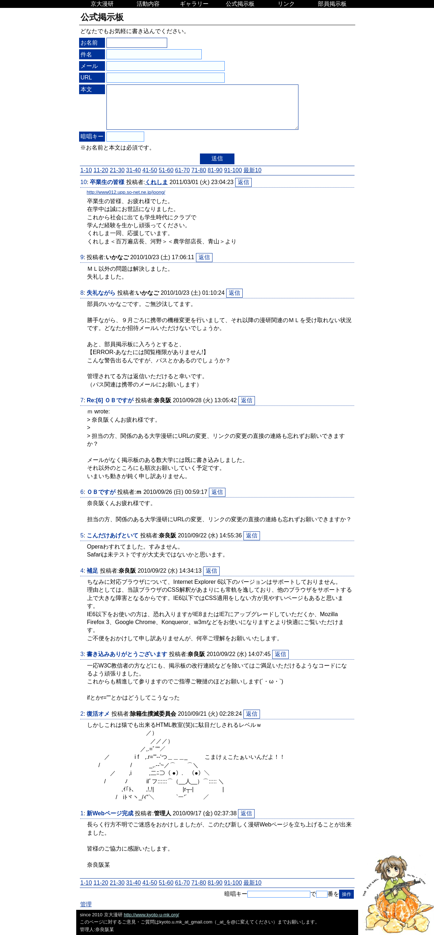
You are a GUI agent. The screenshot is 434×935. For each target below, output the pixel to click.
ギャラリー (194, 4)
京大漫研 (102, 4)
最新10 (252, 170)
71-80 (198, 170)
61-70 (182, 170)
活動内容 (148, 4)
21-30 (117, 170)
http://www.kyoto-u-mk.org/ (151, 914)
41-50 (149, 170)
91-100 (233, 170)
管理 (86, 904)
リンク (286, 4)
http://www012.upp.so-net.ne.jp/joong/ (126, 192)
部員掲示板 (332, 4)
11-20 (100, 170)
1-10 (86, 170)
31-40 (133, 170)
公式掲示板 (240, 4)
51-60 (166, 170)
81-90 (215, 170)
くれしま (156, 182)
